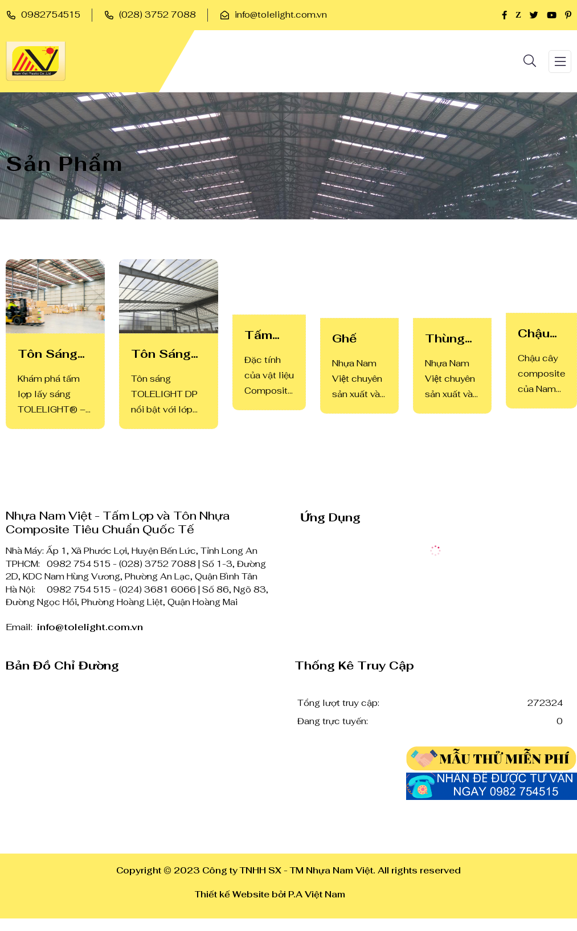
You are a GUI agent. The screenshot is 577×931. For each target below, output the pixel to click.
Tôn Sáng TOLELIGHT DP (168, 354)
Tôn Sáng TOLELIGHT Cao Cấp (55, 354)
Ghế (344, 338)
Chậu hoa (534, 334)
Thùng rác (445, 339)
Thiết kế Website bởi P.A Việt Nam (270, 894)
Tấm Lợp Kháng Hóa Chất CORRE (266, 336)
